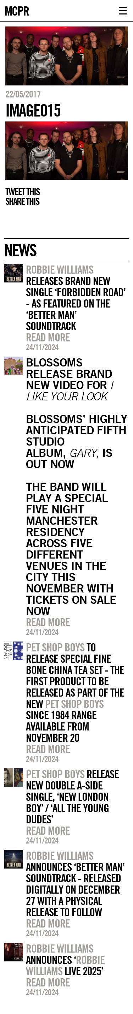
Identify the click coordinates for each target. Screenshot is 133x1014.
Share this (22, 201)
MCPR (17, 10)
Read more (48, 337)
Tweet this (22, 192)
